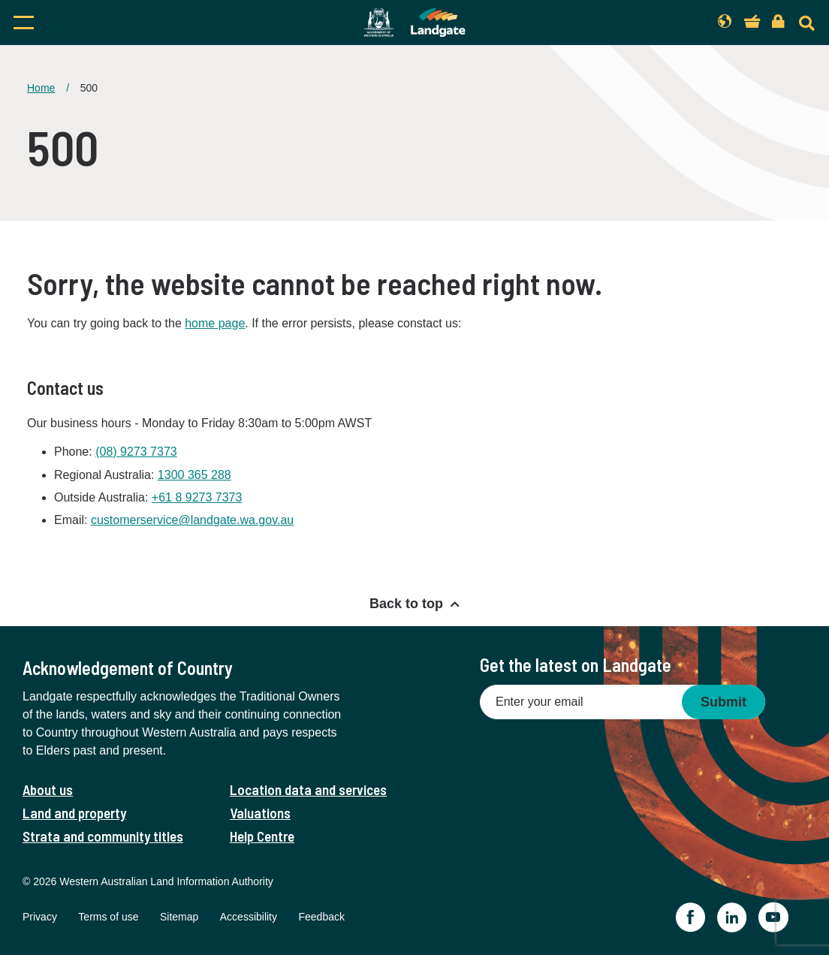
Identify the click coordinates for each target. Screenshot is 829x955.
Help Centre (262, 836)
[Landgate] (414, 23)
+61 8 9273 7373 (197, 497)
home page (215, 323)
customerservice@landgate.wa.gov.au (192, 520)
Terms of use (108, 917)
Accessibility (248, 917)
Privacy (40, 917)
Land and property (74, 812)
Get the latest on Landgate (575, 664)
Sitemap (179, 917)
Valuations (260, 812)
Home (41, 88)
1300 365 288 (194, 474)
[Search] (806, 23)
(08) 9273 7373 (136, 451)
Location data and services (308, 789)
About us (48, 789)
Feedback (321, 917)
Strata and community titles (103, 836)
